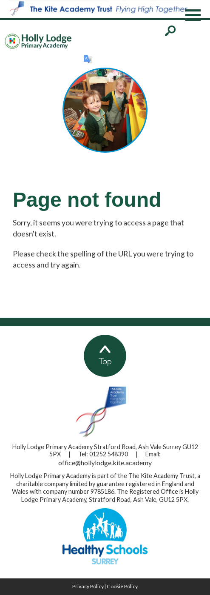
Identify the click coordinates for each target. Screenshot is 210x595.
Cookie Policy (122, 586)
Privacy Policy (88, 586)
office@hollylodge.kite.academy (105, 462)
